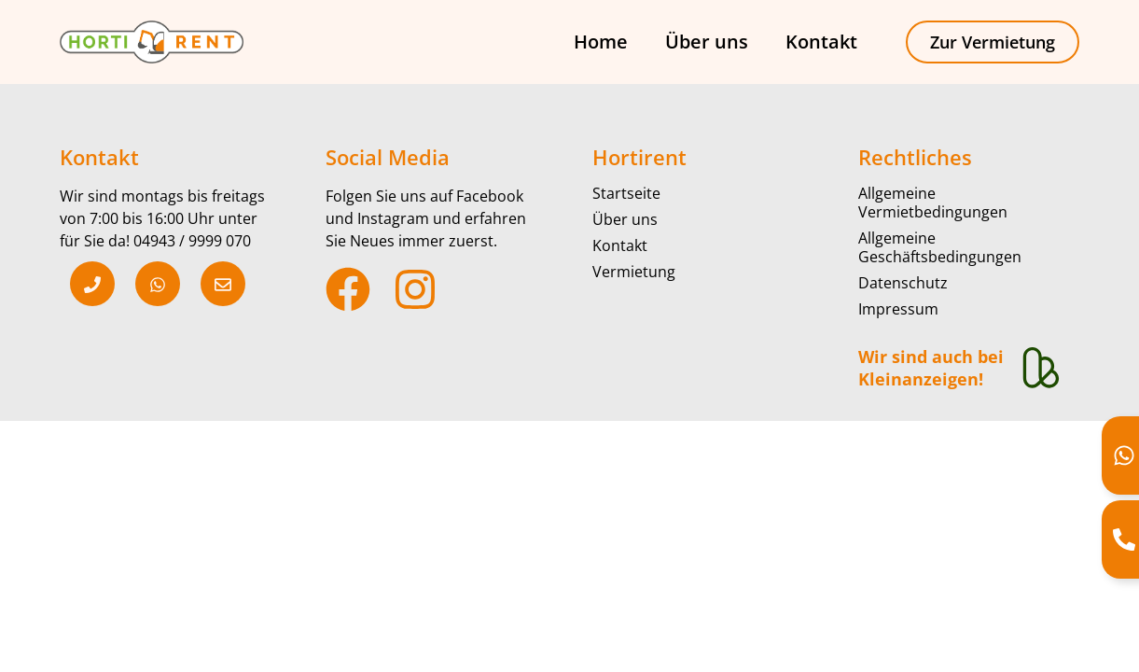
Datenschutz (903, 283)
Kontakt (821, 41)
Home (601, 41)
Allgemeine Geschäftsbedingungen (939, 247)
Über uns (706, 41)
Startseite (626, 193)
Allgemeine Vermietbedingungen (932, 202)
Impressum (898, 309)
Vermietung (633, 271)
